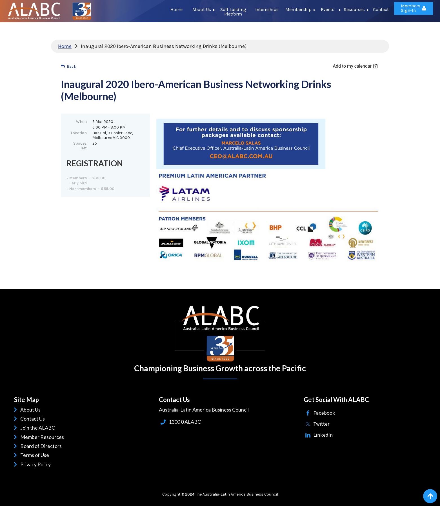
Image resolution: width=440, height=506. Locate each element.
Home (65, 46)
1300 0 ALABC (185, 422)
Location (79, 133)
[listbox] (356, 66)
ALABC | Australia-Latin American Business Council (220, 334)
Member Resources (43, 437)
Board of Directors (42, 446)
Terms (28, 455)
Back (71, 66)
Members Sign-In (410, 8)
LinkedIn (323, 435)
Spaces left (80, 146)
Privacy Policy (36, 464)
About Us (31, 409)
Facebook (324, 413)
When (81, 121)
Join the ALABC (38, 428)
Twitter (321, 424)
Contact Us (33, 419)
